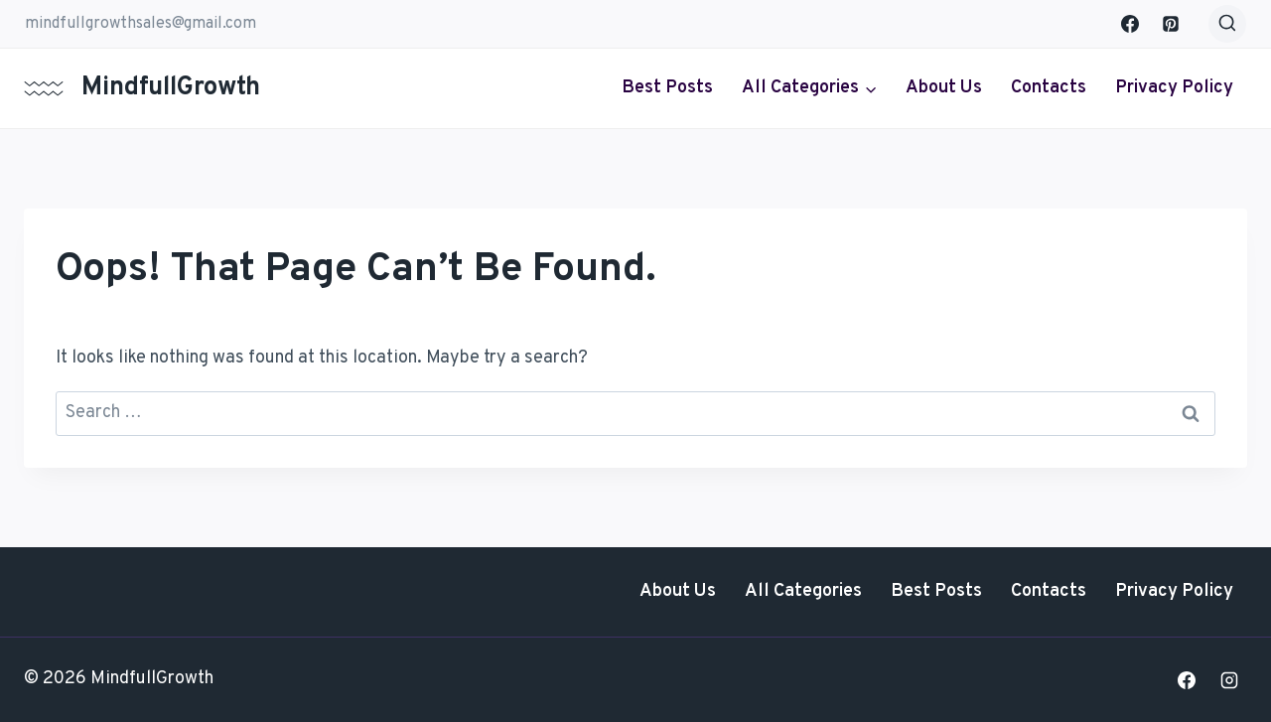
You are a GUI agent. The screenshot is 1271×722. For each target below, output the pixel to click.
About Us (944, 87)
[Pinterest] (1171, 24)
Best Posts (667, 87)
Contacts (1048, 87)
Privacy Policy (1174, 87)
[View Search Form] (1227, 24)
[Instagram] (1229, 680)
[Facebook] (1130, 24)
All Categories (803, 591)
